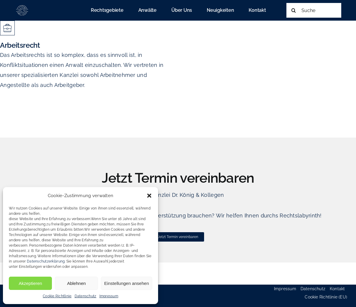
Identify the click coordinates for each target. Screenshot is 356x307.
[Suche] (313, 10)
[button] (149, 196)
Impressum (108, 296)
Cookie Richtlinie (57, 296)
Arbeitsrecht (20, 45)
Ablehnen (76, 283)
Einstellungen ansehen (126, 283)
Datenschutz (85, 296)
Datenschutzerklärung (46, 261)
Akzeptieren (30, 283)
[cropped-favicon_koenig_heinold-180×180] (22, 5)
